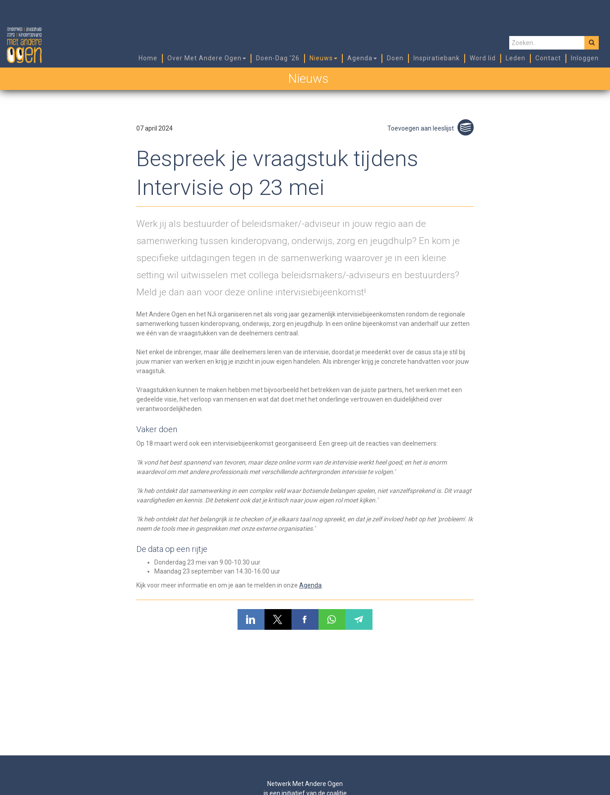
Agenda (310, 585)
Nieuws (308, 78)
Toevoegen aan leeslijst (430, 128)
